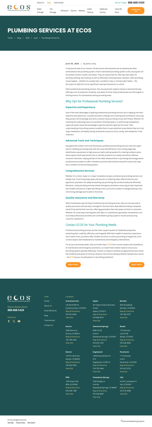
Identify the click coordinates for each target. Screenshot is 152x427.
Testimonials (58, 2)
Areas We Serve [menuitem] (118, 10)
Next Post (137, 264)
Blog (49, 2)
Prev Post (73, 264)
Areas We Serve (50, 310)
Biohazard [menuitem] (64, 10)
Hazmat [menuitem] (73, 10)
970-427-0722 (125, 368)
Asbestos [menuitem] (81, 10)
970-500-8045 (98, 394)
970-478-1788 (71, 391)
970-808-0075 (98, 317)
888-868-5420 (136, 2)
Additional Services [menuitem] (103, 10)
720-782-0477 (125, 314)
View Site (69, 317)
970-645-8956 (125, 343)
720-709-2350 (71, 340)
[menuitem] (11, 422)
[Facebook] (9, 321)
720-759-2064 (98, 368)
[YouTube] (19, 321)
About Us (40, 2)
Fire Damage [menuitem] (53, 10)
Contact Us (136, 10)
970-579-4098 (125, 391)
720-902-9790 (71, 365)
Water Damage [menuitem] (40, 10)
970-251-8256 (71, 314)
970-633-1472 (98, 343)
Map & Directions (73, 311)
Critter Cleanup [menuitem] (90, 10)
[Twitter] (14, 321)
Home (46, 301)
